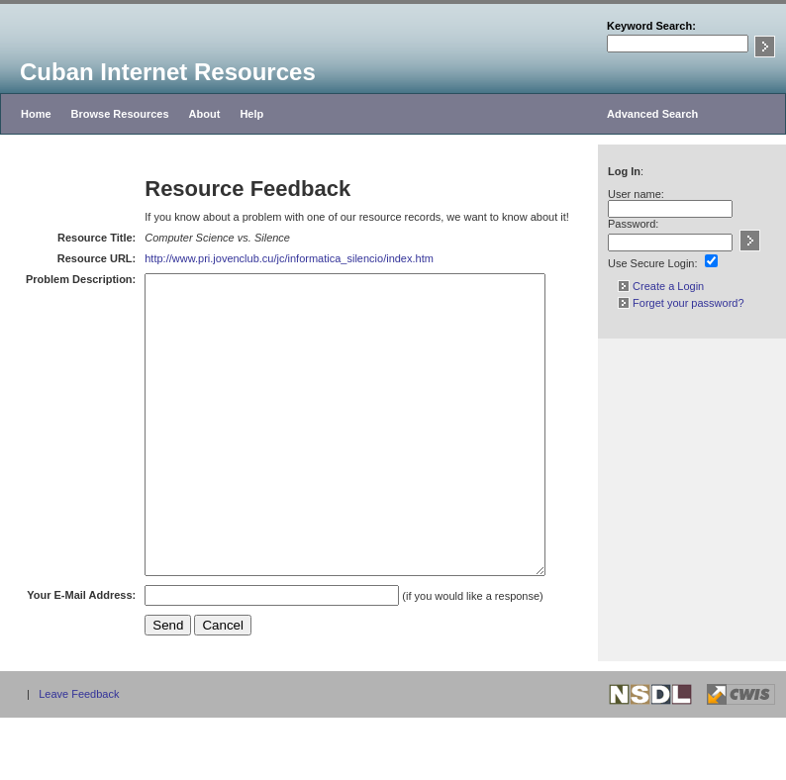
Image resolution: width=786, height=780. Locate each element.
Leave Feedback (79, 756)
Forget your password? (681, 303)
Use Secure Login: (653, 263)
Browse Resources (120, 114)
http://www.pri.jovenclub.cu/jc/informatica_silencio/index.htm (268, 258)
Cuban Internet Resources (168, 71)
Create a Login (661, 286)
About (205, 114)
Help (251, 114)
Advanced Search (652, 114)
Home (36, 114)
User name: (636, 194)
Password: (633, 224)
